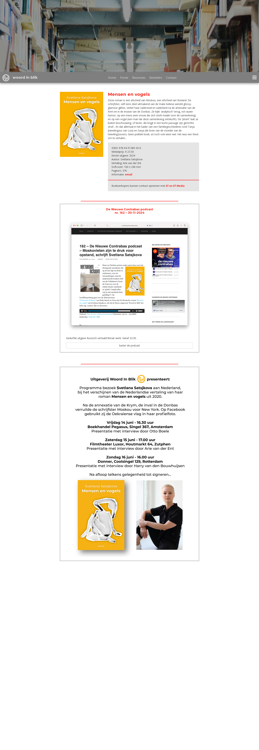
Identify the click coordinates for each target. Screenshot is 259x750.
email (128, 174)
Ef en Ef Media (175, 185)
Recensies (139, 78)
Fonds (124, 78)
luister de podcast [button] (129, 345)
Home (112, 78)
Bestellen (155, 78)
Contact (171, 78)
